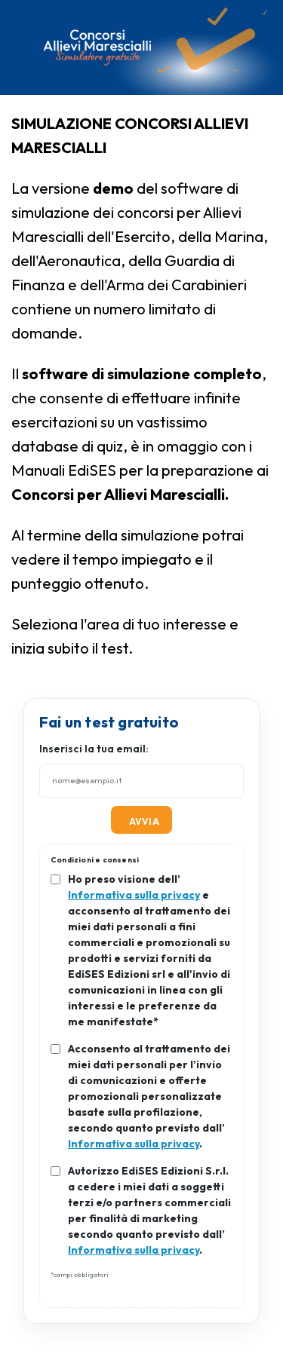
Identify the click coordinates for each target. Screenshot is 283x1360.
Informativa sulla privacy (134, 895)
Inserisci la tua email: (94, 748)
